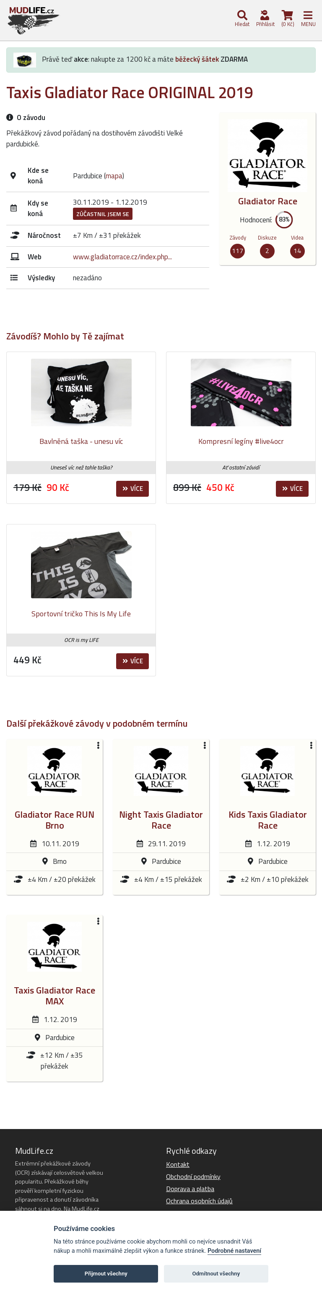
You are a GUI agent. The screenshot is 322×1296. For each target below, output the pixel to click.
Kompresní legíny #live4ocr (241, 441)
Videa (297, 237)
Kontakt (178, 1164)
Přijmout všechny (106, 1273)
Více (132, 488)
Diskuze (267, 237)
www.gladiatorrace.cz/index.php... (122, 256)
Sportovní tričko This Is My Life (81, 613)
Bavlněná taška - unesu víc (81, 441)
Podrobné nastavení (234, 1250)
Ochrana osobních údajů (199, 1201)
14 (297, 250)
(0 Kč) (287, 19)
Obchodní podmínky (193, 1176)
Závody (237, 237)
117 (237, 250)
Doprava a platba (190, 1189)
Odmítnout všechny (216, 1273)
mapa (114, 175)
